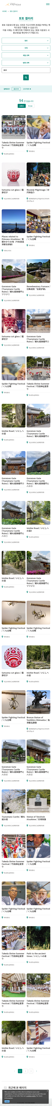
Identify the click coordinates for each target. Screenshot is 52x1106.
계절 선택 (26, 55)
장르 (26, 40)
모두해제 (27, 89)
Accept (7, 1101)
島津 (16, 89)
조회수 (21, 106)
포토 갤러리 (14, 11)
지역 (26, 48)
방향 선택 (26, 63)
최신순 (30, 106)
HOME (4, 11)
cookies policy (31, 1096)
